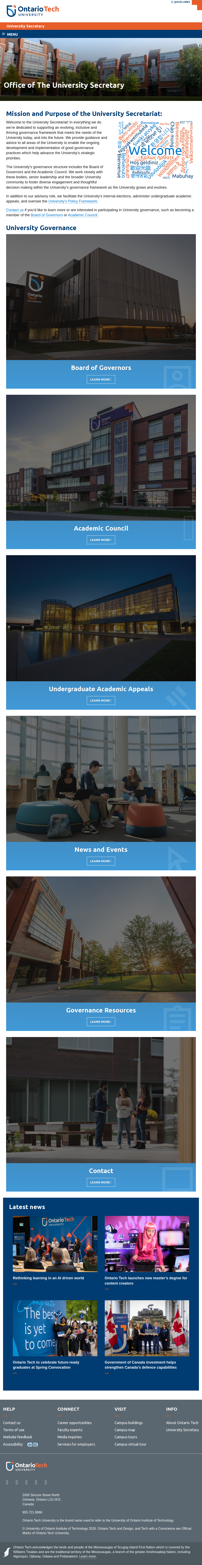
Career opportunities (74, 1423)
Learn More (100, 381)
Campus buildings (129, 1423)
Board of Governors (47, 215)
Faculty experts (69, 1430)
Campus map (125, 1430)
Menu (12, 34)
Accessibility (13, 1444)
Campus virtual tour (131, 1444)
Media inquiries (69, 1437)
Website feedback (17, 1437)
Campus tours (126, 1437)
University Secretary (25, 26)
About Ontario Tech (182, 1423)
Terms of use (13, 1430)
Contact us (15, 210)
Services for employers (76, 1444)
